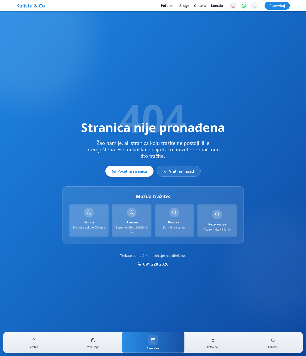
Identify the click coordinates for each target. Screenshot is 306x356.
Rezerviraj (277, 5)
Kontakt (217, 5)
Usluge (183, 5)
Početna (167, 5)
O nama (200, 5)
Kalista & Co (30, 5)
